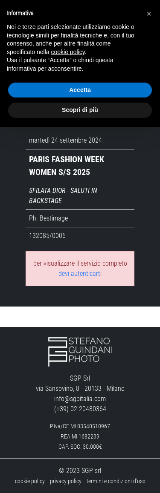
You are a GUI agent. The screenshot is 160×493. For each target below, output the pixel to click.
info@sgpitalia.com (80, 399)
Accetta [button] (80, 89)
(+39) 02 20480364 (80, 409)
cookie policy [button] (68, 52)
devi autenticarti (80, 273)
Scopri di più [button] (80, 109)
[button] (149, 13)
